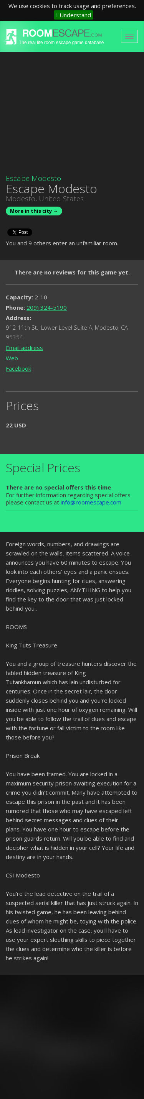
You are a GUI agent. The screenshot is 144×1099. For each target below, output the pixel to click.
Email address (24, 348)
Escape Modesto (33, 178)
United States (61, 199)
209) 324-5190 (46, 307)
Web (12, 358)
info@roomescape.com (91, 502)
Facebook (18, 368)
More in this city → (34, 210)
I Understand (73, 15)
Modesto (20, 199)
